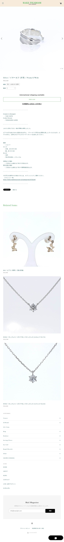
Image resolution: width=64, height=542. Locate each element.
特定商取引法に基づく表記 (38, 528)
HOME (5, 467)
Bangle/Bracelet (8, 449)
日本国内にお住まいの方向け (32, 104)
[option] (32, 38)
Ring (4, 431)
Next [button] (62, 38)
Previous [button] (2, 38)
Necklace (5, 436)
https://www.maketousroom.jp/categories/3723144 (19, 179)
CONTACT (6, 479)
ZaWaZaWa (6, 488)
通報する (15, 189)
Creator (5, 418)
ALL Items (6, 427)
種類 (4, 84)
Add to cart (32, 99)
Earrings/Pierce (7, 440)
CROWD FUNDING (9, 458)
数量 (4, 88)
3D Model (6, 422)
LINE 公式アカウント (9, 484)
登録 (50, 511)
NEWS (5, 475)
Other (5, 453)
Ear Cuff (5, 445)
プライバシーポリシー (25, 528)
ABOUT (5, 471)
